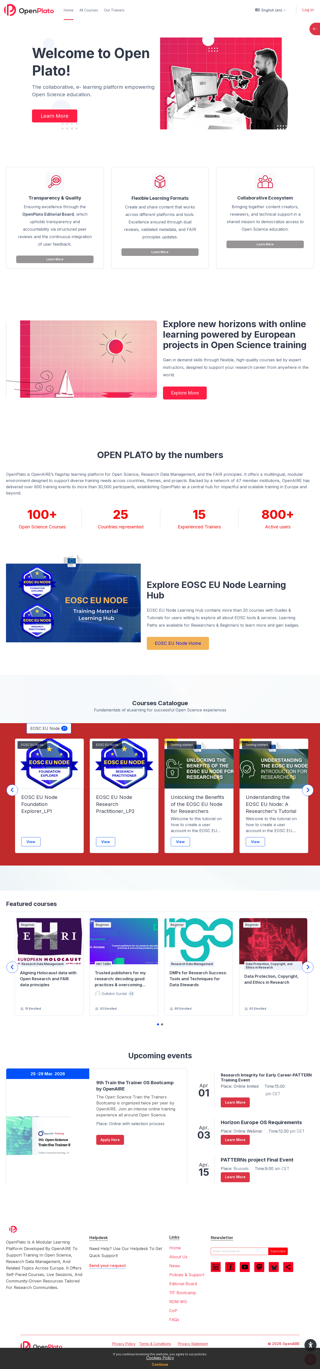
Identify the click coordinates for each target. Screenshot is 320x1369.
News (174, 1265)
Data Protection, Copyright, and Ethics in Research (271, 979)
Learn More (54, 116)
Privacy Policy (124, 1344)
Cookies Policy (160, 1357)
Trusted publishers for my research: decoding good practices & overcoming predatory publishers (120, 979)
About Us (178, 1256)
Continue (160, 1364)
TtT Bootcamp (182, 1292)
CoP (173, 1310)
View (30, 842)
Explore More (185, 392)
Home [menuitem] (69, 10)
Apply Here (110, 1140)
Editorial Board (183, 1283)
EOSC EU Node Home (178, 643)
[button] (270, 10)
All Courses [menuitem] (89, 10)
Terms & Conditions (155, 1344)
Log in (308, 9)
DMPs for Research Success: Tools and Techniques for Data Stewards (198, 978)
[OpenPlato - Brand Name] (29, 10)
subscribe (278, 1251)
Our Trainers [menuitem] (114, 10)
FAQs (174, 1319)
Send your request (107, 1265)
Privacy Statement (193, 1344)
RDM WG (178, 1301)
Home (175, 1247)
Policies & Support (186, 1274)
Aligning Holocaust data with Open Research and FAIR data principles (48, 978)
